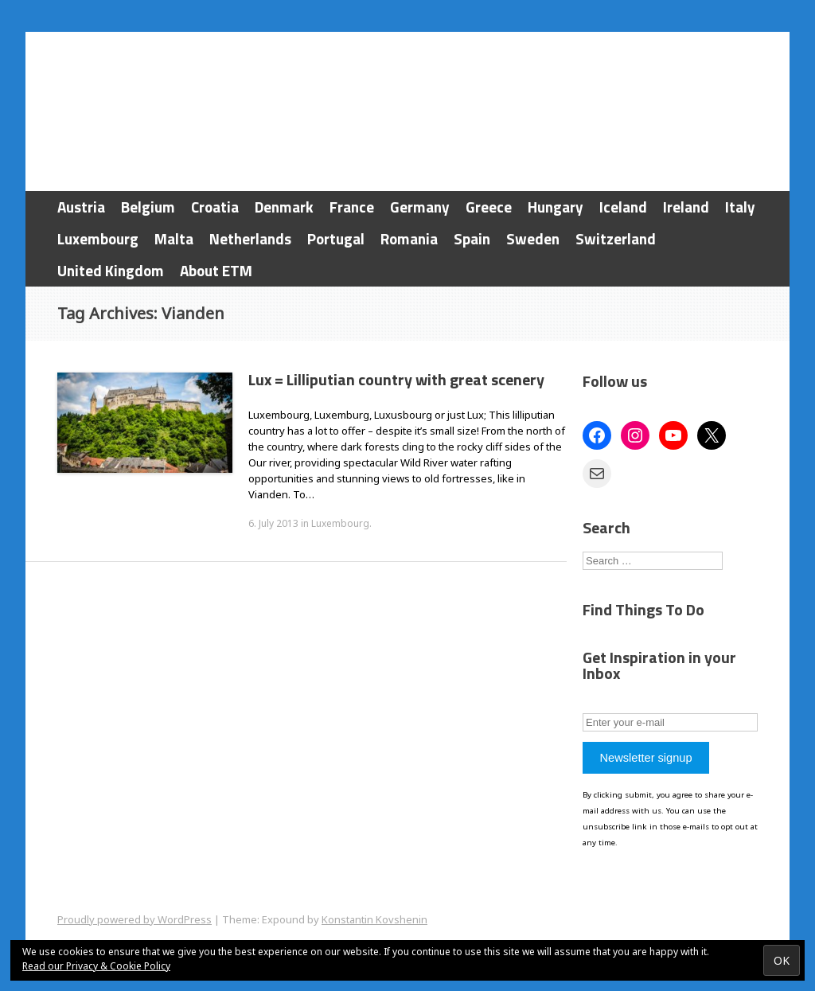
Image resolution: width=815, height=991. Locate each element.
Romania (409, 238)
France (352, 206)
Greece (489, 206)
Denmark (284, 206)
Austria (81, 206)
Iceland (623, 206)
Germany (420, 206)
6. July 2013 (273, 523)
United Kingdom (110, 270)
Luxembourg (97, 238)
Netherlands (250, 238)
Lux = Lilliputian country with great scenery (396, 379)
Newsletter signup (645, 757)
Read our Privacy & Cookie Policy (96, 966)
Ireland (686, 206)
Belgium (148, 206)
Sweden (533, 238)
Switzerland (615, 238)
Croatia (215, 206)
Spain (472, 238)
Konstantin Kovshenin (374, 919)
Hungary (555, 206)
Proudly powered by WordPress (134, 919)
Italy (740, 206)
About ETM (216, 270)
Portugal (336, 238)
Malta (173, 238)
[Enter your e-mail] (670, 722)
